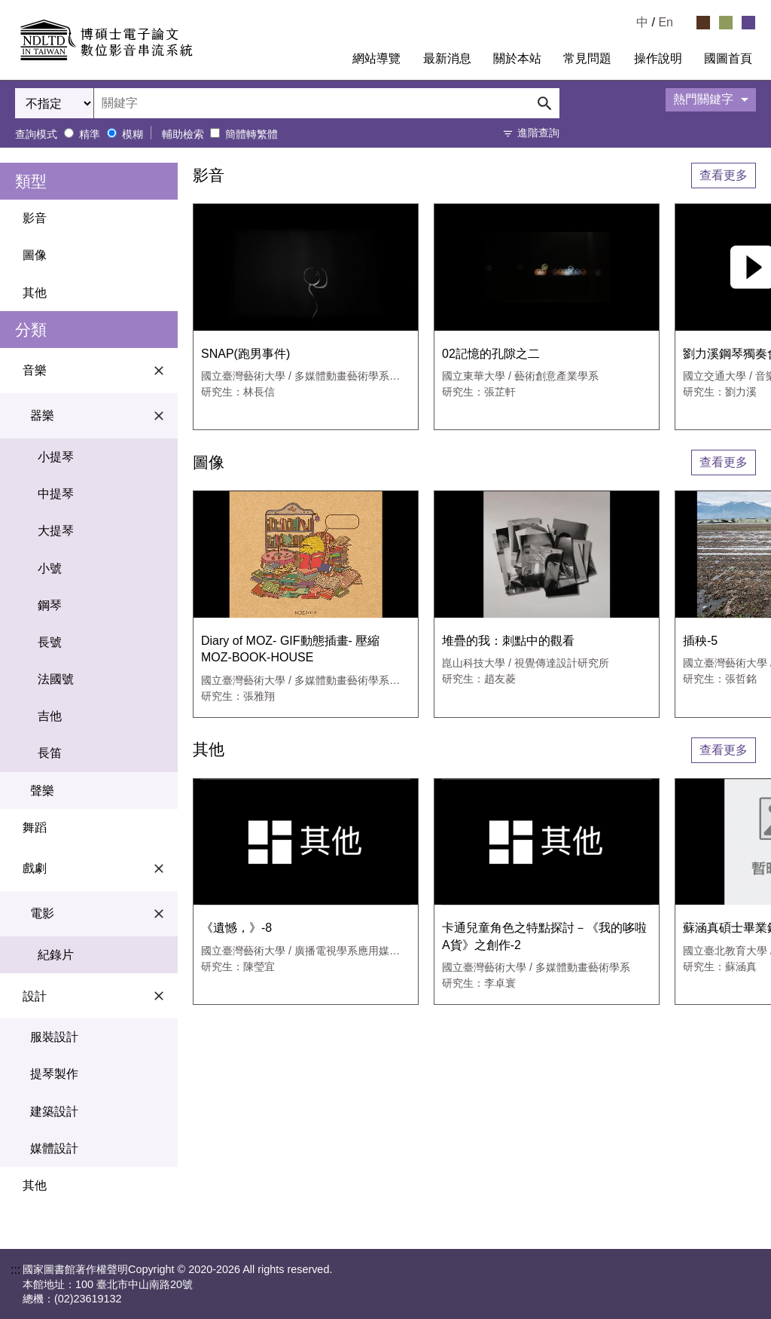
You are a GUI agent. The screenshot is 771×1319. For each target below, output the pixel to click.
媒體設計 (54, 1148)
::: (329, 59)
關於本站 (517, 59)
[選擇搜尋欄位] (54, 103)
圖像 (35, 255)
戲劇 (96, 868)
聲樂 (42, 790)
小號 (50, 568)
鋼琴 (50, 605)
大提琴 (56, 530)
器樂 (100, 416)
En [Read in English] (665, 22)
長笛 (50, 753)
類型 (31, 181)
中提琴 (56, 493)
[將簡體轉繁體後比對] (215, 133)
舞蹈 (35, 827)
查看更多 (723, 175)
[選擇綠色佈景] (725, 22)
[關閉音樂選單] (159, 370)
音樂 (96, 370)
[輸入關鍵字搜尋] (326, 103)
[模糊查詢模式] (112, 133)
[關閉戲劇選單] (159, 868)
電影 (100, 913)
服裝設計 (54, 1036)
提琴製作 (54, 1073)
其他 (35, 292)
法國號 (56, 679)
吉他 (50, 716)
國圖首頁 (728, 59)
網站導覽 (376, 59)
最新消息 (447, 59)
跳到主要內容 (36, 6)
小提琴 (56, 456)
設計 (96, 996)
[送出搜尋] (544, 103)
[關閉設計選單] (159, 996)
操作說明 (658, 59)
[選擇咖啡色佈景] (703, 22)
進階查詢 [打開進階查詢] (538, 133)
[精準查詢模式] (69, 133)
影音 (35, 218)
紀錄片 (56, 954)
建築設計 (54, 1111)
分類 (31, 329)
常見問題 (587, 59)
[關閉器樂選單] (159, 416)
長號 (50, 642)
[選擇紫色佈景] (748, 22)
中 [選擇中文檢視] (642, 22)
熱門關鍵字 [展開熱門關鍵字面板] (703, 99)
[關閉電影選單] (159, 913)
